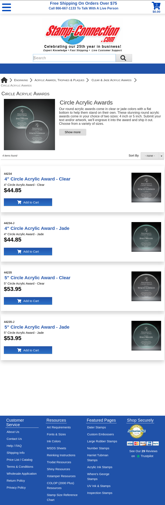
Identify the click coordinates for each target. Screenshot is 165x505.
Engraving (21, 80)
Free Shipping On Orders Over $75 (83, 5)
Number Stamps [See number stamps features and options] (98, 448)
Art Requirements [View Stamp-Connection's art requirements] (59, 427)
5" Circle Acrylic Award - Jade (36, 327)
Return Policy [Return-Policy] (16, 480)
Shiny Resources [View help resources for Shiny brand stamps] (58, 469)
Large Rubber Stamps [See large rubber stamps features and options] (102, 441)
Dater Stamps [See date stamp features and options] (96, 427)
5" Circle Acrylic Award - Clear (37, 277)
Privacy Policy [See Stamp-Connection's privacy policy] (16, 487)
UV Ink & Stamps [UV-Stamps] (98, 486)
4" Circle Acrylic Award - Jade (36, 228)
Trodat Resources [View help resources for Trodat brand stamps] (59, 462)
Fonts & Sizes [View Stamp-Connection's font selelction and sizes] (56, 434)
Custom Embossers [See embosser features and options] (100, 434)
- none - (150, 155)
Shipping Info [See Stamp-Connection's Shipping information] (16, 452)
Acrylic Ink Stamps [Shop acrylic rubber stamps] (99, 467)
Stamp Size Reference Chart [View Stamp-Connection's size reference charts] (62, 497)
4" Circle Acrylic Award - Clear (37, 179)
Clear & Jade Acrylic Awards (111, 80)
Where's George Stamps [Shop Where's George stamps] (98, 476)
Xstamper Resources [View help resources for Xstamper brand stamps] (61, 476)
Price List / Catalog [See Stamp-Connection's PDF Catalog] (19, 459)
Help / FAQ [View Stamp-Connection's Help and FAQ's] (14, 445)
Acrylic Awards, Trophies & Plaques (59, 80)
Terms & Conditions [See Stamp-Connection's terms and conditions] (20, 466)
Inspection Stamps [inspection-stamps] (99, 493)
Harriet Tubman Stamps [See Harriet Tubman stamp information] (97, 457)
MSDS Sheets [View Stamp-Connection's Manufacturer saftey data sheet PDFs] (56, 448)
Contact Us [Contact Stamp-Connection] (14, 438)
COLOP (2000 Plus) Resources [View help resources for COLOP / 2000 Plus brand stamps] (60, 485)
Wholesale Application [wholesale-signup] (22, 473)
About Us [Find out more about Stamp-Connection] (13, 432)
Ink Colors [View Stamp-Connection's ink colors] (54, 441)
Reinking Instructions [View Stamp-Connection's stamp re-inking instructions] (61, 455)
